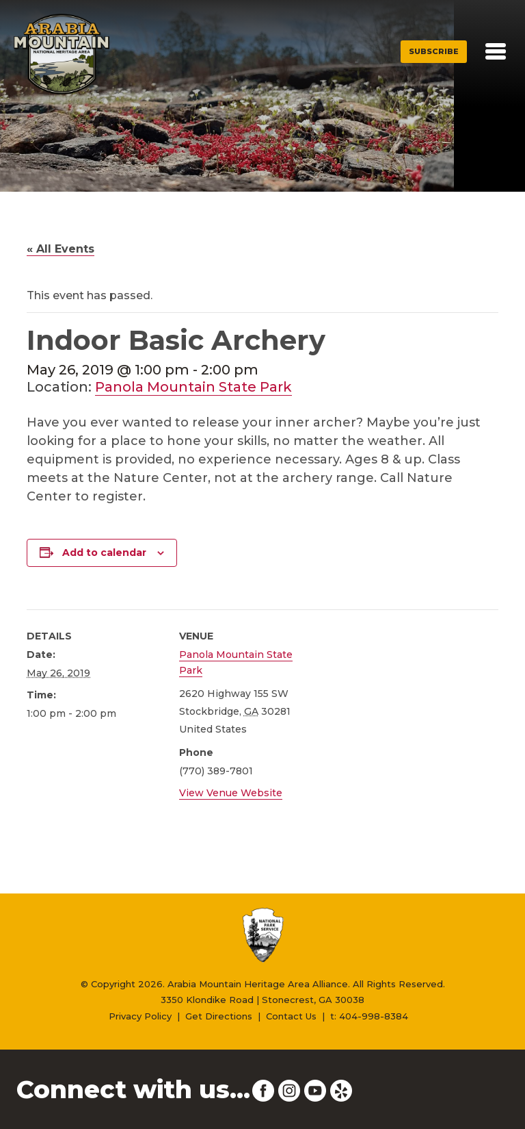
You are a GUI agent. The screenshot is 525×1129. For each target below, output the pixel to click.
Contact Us (291, 1016)
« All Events (60, 248)
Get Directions (218, 1016)
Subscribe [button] (434, 51)
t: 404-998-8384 (369, 1016)
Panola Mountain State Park (193, 387)
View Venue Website (230, 793)
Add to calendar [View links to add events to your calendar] (104, 552)
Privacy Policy (140, 1016)
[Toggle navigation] (495, 51)
